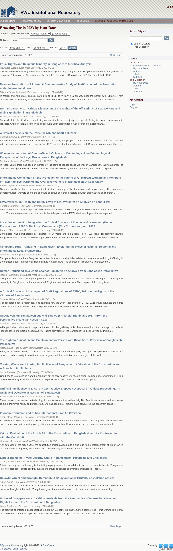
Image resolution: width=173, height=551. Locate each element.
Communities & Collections (147, 65)
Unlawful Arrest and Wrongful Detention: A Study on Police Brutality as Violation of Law (57, 477)
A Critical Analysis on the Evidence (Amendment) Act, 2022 (38, 132)
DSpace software (9, 545)
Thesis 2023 (83, 21)
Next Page (115, 55)
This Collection (140, 46)
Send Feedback (20, 549)
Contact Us (5, 549)
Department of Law (31, 21)
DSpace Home (7, 21)
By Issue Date (140, 68)
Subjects (137, 77)
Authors (137, 71)
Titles (136, 74)
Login (170, 6)
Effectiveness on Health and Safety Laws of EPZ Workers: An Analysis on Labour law (55, 201)
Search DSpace (140, 43)
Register (134, 107)
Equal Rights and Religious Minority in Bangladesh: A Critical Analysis (46, 63)
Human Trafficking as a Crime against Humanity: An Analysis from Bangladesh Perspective (59, 270)
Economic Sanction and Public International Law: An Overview (40, 413)
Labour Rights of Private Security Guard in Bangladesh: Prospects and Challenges (53, 457)
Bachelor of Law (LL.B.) (58, 21)
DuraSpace (48, 545)
